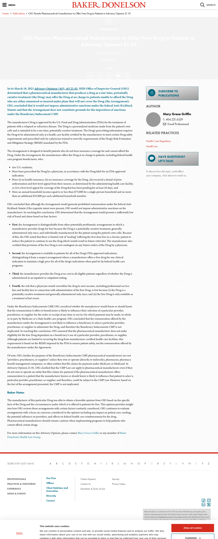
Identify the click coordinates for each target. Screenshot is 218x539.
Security (115, 479)
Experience (14, 488)
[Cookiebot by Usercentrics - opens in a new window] (19, 533)
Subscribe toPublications (163, 93)
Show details (47, 533)
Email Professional (176, 124)
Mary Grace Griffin (89, 433)
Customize (192, 520)
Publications (19, 13)
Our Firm (51, 478)
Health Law (152, 146)
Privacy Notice (119, 484)
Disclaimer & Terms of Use (93, 488)
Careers (50, 500)
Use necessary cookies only (193, 530)
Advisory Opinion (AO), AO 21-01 (56, 89)
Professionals (16, 479)
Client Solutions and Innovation (57, 489)
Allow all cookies (193, 510)
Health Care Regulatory (158, 141)
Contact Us (86, 484)
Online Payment (88, 479)
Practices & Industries (21, 484)
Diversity (51, 495)
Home (5, 13)
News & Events (16, 493)
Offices (50, 483)
